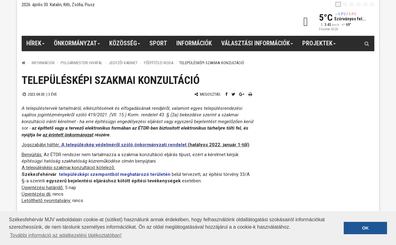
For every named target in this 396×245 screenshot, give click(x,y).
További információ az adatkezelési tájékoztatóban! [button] (66, 235)
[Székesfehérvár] (78, 22)
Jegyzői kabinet (123, 62)
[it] (365, 4)
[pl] (352, 4)
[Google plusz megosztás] (241, 94)
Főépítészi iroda (158, 62)
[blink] (372, 4)
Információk (43, 62)
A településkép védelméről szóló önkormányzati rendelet (124, 144)
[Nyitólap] (23, 62)
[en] (345, 4)
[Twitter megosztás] (233, 94)
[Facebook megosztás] (226, 94)
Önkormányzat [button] (77, 45)
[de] (358, 4)
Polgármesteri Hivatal (81, 62)
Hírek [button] (35, 45)
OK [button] (365, 228)
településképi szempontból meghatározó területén (114, 174)
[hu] (338, 4)
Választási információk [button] (257, 45)
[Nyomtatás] (250, 94)
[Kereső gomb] (366, 43)
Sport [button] (158, 43)
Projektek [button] (319, 45)
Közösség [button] (124, 45)
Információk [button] (194, 43)
